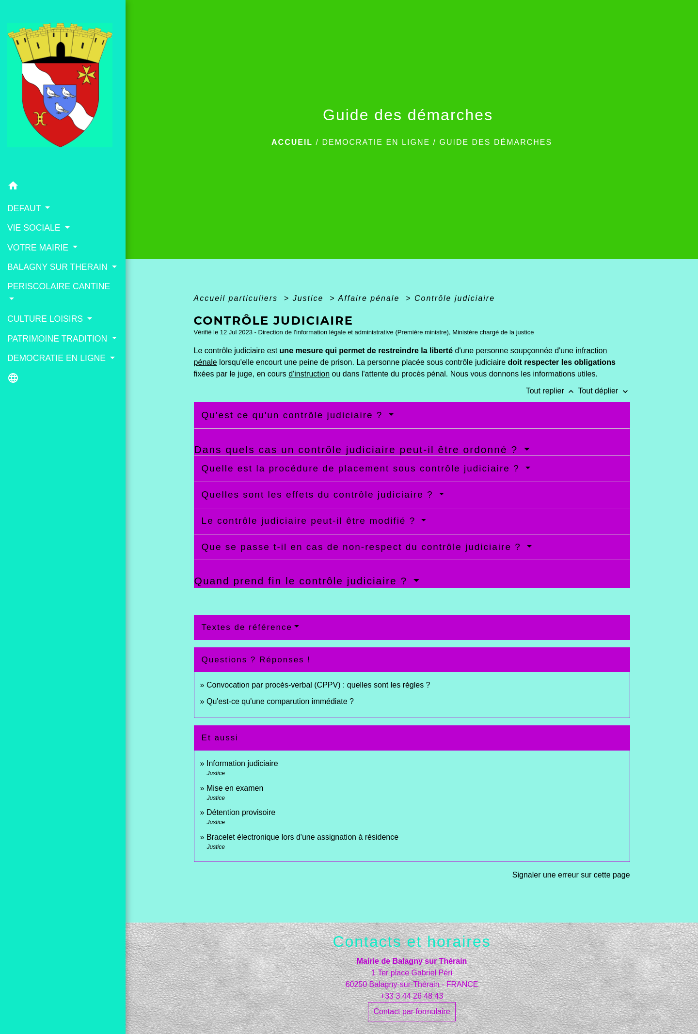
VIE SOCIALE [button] (35, 228)
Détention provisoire (240, 812)
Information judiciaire (242, 763)
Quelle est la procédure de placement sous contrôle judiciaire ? (362, 468)
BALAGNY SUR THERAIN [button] (58, 267)
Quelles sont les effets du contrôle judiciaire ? (319, 494)
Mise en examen (234, 788)
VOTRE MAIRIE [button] (39, 247)
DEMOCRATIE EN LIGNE (376, 142)
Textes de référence (247, 627)
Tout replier (552, 391)
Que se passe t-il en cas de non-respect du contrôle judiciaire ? (363, 547)
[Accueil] (62, 88)
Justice (310, 298)
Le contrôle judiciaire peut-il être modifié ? (310, 521)
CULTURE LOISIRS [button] (46, 319)
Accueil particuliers (237, 298)
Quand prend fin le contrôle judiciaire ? (302, 580)
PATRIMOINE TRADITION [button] (58, 339)
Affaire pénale (370, 298)
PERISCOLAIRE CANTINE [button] (58, 286)
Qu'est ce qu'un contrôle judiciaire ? (294, 415)
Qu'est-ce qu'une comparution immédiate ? (280, 701)
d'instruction (309, 374)
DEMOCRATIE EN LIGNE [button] (57, 358)
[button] (62, 187)
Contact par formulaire (411, 1011)
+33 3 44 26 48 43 (412, 996)
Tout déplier (604, 391)
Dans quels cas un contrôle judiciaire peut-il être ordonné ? (358, 449)
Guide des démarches (495, 142)
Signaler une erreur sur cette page (571, 875)
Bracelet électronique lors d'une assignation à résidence (302, 837)
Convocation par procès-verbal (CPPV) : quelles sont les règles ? (318, 685)
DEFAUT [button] (25, 208)
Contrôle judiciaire (454, 298)
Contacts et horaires (412, 941)
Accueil (292, 142)
